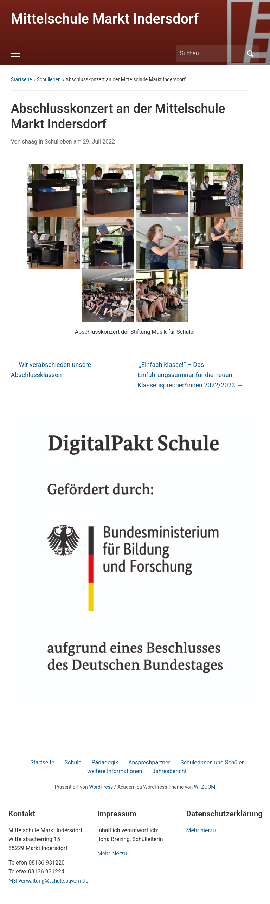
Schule (73, 762)
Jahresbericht (169, 771)
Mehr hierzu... (203, 830)
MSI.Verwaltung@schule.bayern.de (48, 880)
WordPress (101, 787)
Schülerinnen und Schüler (212, 762)
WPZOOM (205, 787)
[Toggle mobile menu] (15, 54)
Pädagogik (105, 762)
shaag (29, 141)
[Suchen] (211, 53)
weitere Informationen (114, 771)
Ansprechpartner (149, 762)
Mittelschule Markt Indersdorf (105, 19)
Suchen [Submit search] (250, 53)
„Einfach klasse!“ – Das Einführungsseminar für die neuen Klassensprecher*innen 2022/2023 (190, 375)
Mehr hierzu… (114, 853)
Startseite (21, 79)
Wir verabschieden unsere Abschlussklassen (51, 369)
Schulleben (48, 79)
